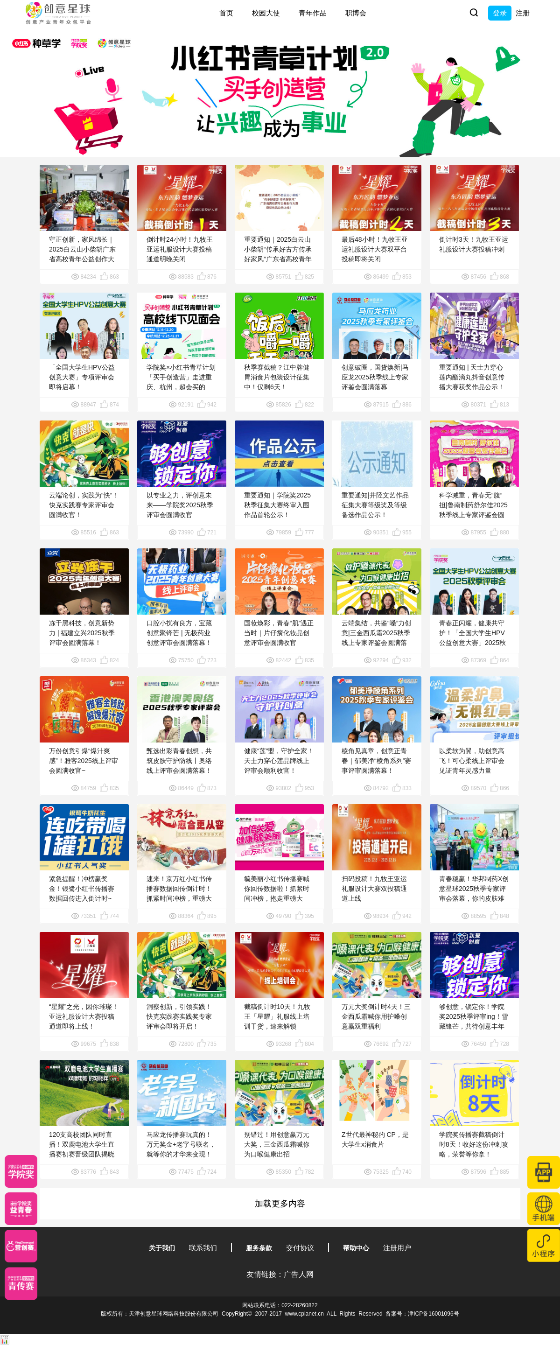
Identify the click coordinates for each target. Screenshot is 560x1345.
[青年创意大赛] (21, 1208)
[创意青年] (21, 1283)
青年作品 (313, 13)
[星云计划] (21, 1171)
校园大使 (266, 13)
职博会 (355, 13)
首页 (226, 13)
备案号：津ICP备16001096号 (422, 1313)
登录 (500, 13)
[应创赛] (21, 1246)
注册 (523, 13)
